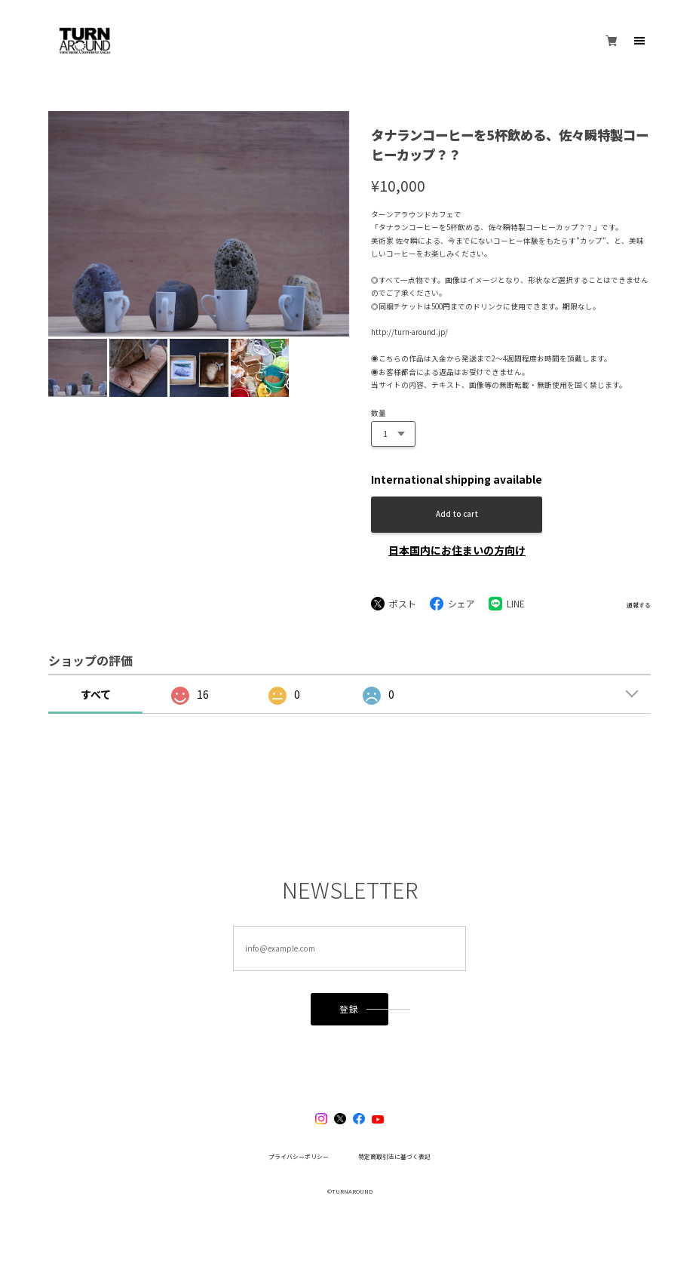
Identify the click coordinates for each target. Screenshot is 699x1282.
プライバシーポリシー (298, 1157)
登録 (349, 1009)
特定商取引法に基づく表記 (394, 1157)
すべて (96, 694)
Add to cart (457, 514)
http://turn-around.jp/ (409, 332)
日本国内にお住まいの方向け (457, 550)
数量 (378, 412)
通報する (639, 605)
